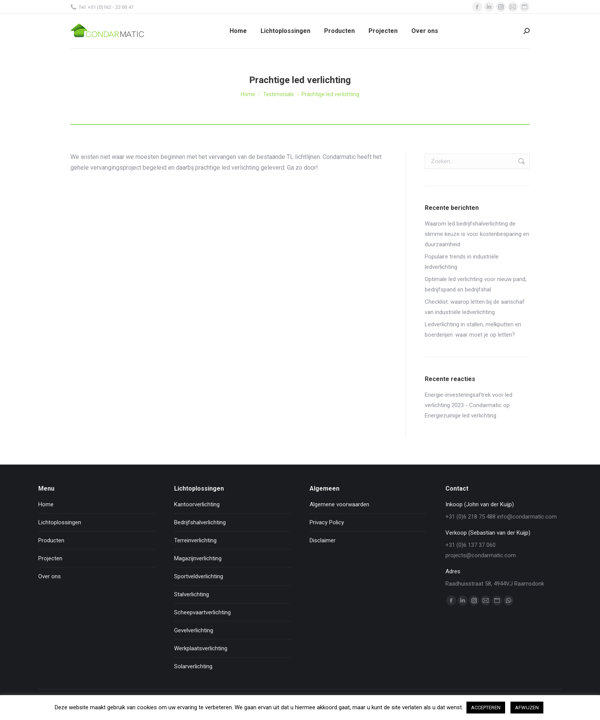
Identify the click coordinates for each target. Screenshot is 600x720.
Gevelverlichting (193, 630)
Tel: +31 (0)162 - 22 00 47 (102, 7)
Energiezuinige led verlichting (460, 415)
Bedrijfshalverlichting (200, 522)
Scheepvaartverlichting (202, 612)
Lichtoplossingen (59, 522)
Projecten (50, 558)
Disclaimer (323, 540)
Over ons (49, 576)
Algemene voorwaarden (339, 504)
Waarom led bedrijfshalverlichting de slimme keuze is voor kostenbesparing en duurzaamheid (477, 234)
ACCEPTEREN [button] (486, 707)
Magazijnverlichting (198, 558)
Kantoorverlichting (197, 504)
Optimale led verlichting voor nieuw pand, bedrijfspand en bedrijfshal (476, 284)
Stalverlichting (191, 594)
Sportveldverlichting (198, 576)
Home (46, 504)
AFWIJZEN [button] (527, 707)
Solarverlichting (193, 666)
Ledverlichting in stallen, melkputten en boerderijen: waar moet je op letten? (473, 329)
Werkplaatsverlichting (200, 648)
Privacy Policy (327, 522)
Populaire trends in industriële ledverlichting (462, 261)
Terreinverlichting (195, 540)
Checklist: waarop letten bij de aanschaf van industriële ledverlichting (475, 307)
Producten (51, 540)
